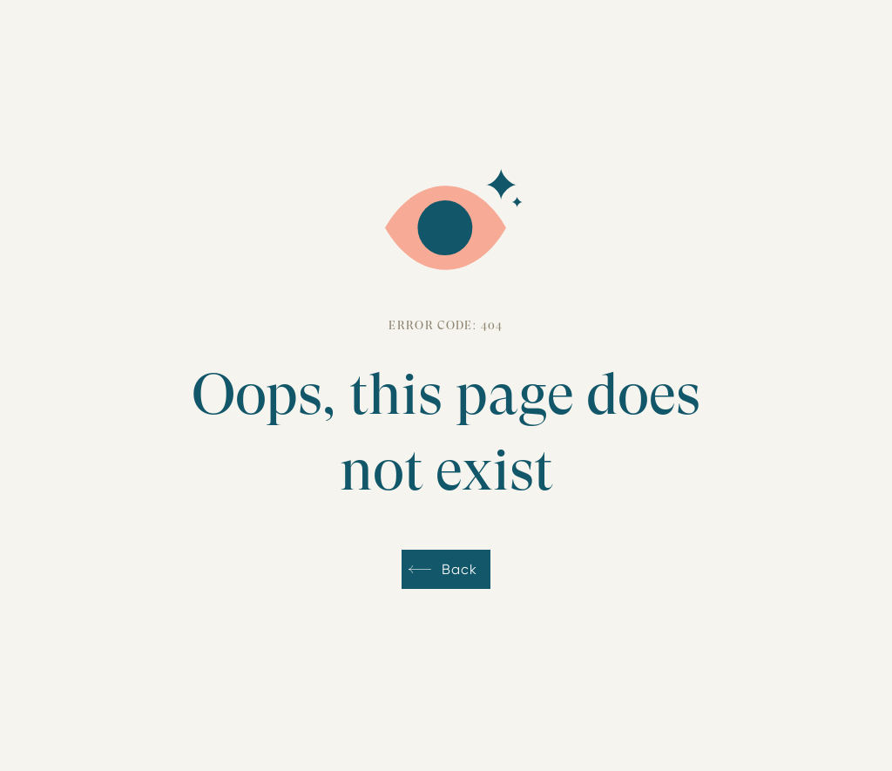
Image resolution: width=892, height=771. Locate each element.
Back (459, 569)
